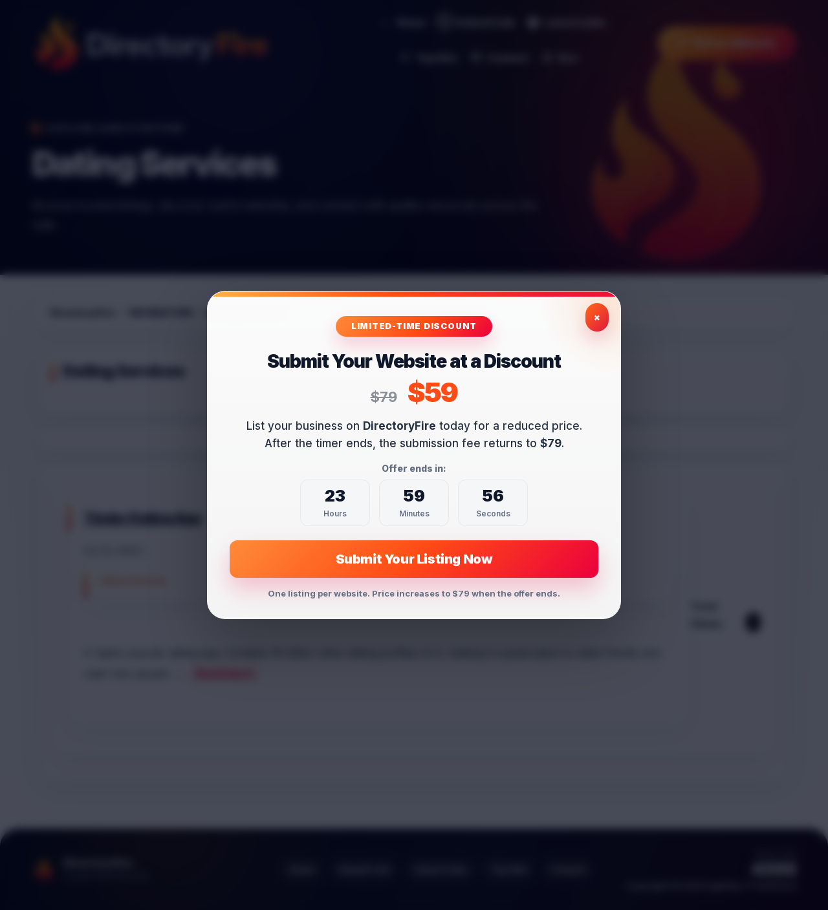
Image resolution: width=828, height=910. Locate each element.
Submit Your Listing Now (414, 559)
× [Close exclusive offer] (597, 317)
